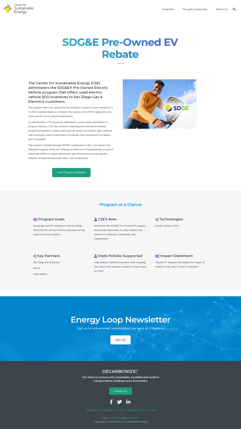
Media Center (136, 410)
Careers (152, 410)
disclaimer (133, 418)
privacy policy (114, 418)
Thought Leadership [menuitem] (194, 9)
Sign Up (120, 340)
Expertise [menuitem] (168, 9)
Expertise (92, 410)
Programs (107, 410)
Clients (120, 410)
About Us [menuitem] (222, 9)
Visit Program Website (71, 172)
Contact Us (120, 391)
